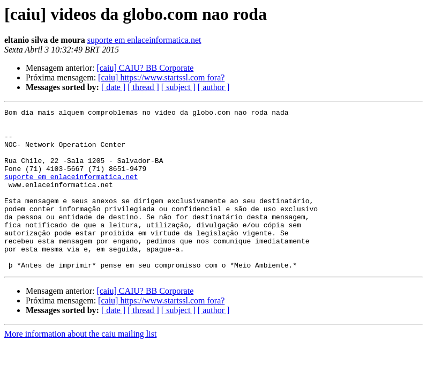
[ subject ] (178, 87)
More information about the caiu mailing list (80, 365)
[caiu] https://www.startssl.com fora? (161, 77)
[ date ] (113, 87)
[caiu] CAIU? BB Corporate (144, 67)
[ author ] (214, 87)
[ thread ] (143, 87)
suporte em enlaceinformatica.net (144, 39)
